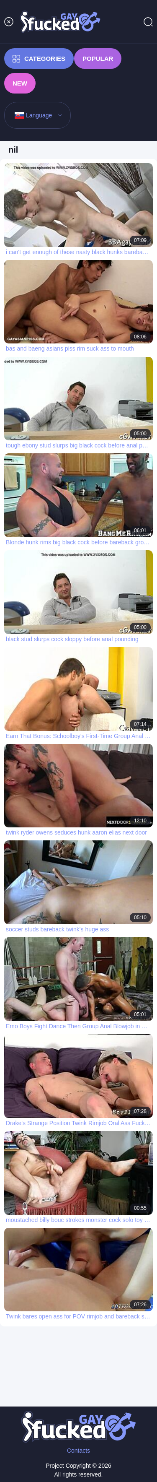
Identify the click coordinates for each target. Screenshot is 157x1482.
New (20, 83)
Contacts (78, 1450)
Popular (97, 58)
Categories (39, 58)
